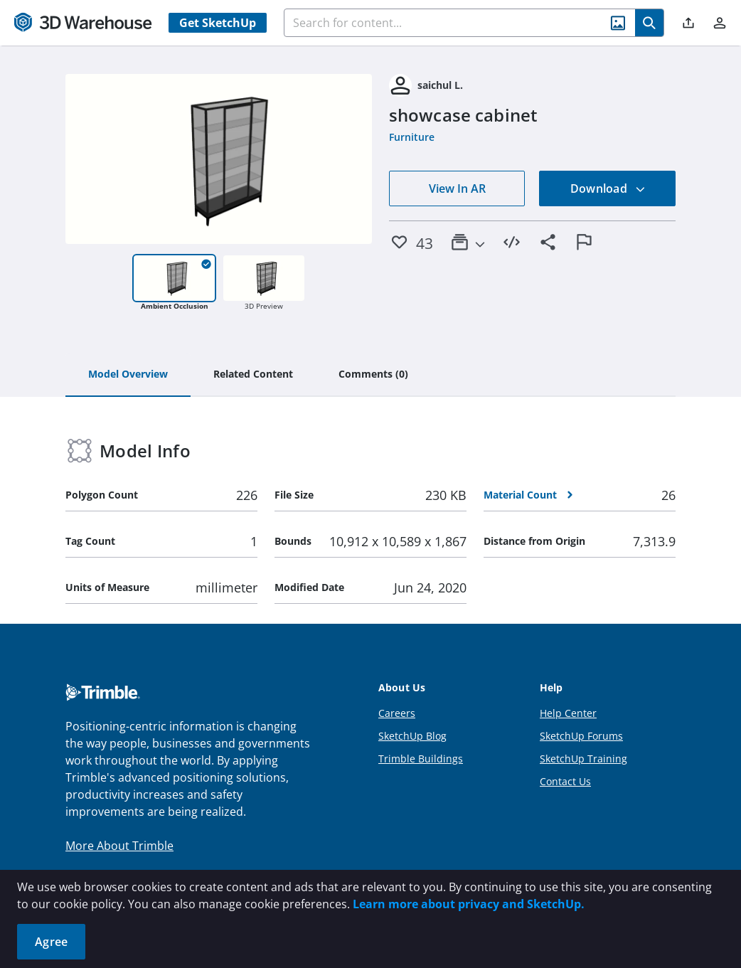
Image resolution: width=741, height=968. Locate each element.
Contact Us (565, 781)
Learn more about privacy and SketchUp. (469, 904)
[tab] (128, 375)
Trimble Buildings (420, 758)
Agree (51, 942)
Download (608, 188)
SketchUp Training (583, 758)
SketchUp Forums (581, 736)
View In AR (457, 188)
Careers (396, 713)
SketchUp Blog (412, 736)
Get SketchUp (217, 23)
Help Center (568, 713)
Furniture (412, 137)
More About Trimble (119, 845)
